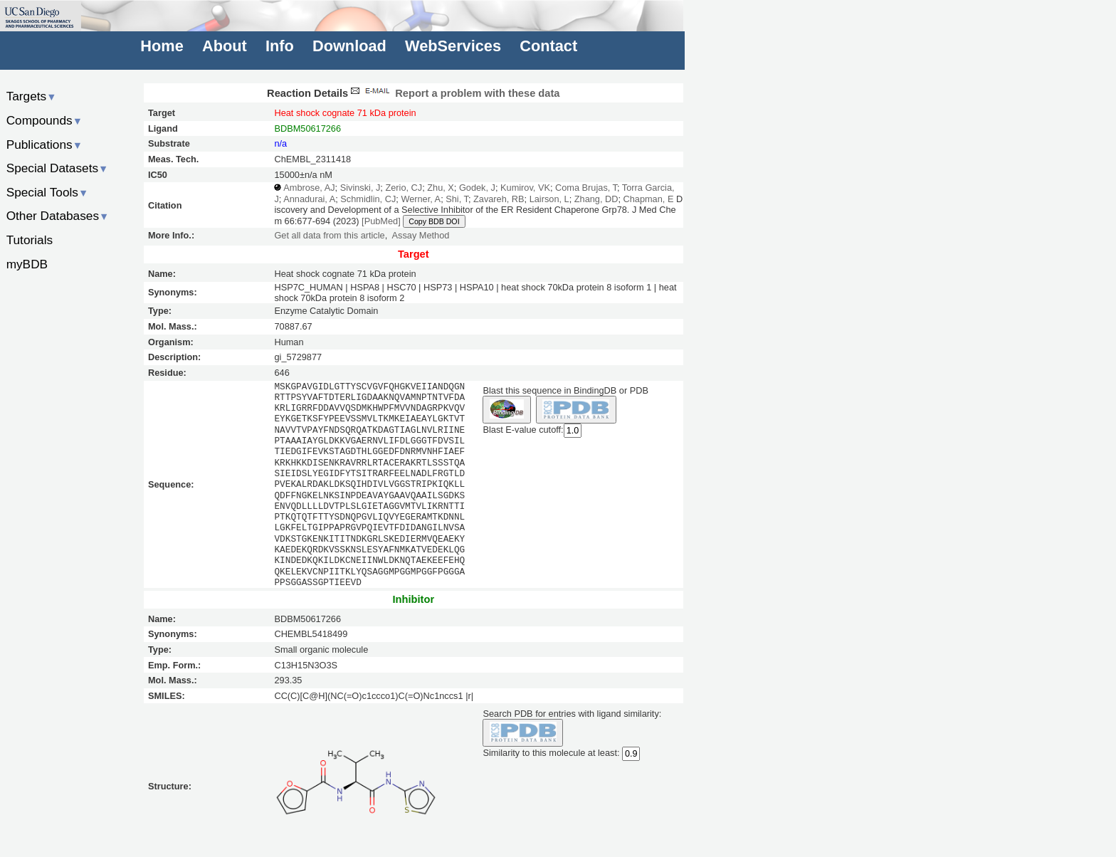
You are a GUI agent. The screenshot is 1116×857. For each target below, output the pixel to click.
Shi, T (457, 199)
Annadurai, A (309, 199)
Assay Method (421, 235)
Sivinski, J (360, 187)
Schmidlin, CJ (368, 199)
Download (349, 46)
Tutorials (29, 240)
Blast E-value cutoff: (523, 429)
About (224, 46)
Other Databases (58, 216)
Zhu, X (440, 187)
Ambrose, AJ (309, 187)
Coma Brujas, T (586, 187)
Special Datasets (57, 168)
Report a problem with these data (453, 93)
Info (279, 46)
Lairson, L (549, 199)
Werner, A (421, 199)
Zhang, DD (596, 199)
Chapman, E (648, 199)
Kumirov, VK (525, 187)
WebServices (453, 46)
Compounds (44, 120)
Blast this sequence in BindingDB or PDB (565, 390)
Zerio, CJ (403, 187)
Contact (548, 46)
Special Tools (47, 192)
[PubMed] (381, 221)
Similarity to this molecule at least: (551, 752)
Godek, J (477, 187)
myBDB (27, 264)
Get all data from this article (329, 235)
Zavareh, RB (499, 199)
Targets (31, 96)
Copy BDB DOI (434, 221)
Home (161, 46)
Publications (44, 144)
